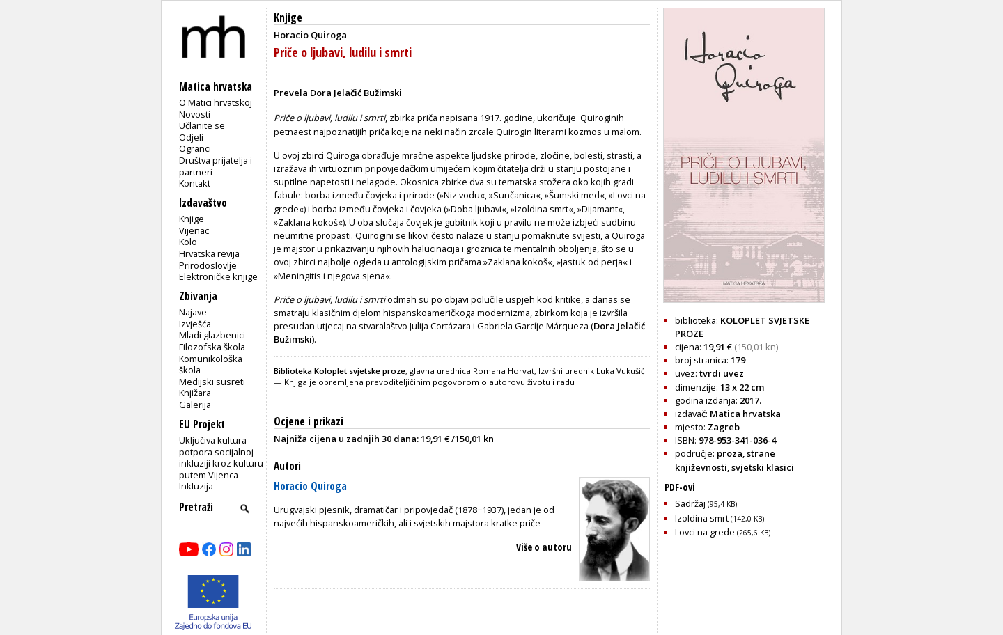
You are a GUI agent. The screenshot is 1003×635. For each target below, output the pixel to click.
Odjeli (191, 137)
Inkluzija (196, 486)
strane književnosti (725, 460)
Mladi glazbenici (212, 335)
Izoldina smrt (719, 518)
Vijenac (194, 230)
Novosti (194, 114)
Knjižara (195, 392)
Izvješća (195, 324)
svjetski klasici (762, 467)
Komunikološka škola (210, 364)
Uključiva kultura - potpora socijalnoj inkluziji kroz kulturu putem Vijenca (221, 457)
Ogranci (195, 148)
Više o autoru (544, 547)
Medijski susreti (212, 381)
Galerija (195, 404)
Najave (193, 312)
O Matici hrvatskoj (215, 102)
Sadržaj (706, 503)
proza (729, 453)
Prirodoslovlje (208, 265)
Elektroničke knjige (218, 276)
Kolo (188, 241)
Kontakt (194, 183)
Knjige (191, 218)
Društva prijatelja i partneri (215, 166)
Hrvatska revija (209, 253)
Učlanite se (202, 125)
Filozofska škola (212, 346)
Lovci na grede (722, 532)
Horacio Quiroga (310, 486)
